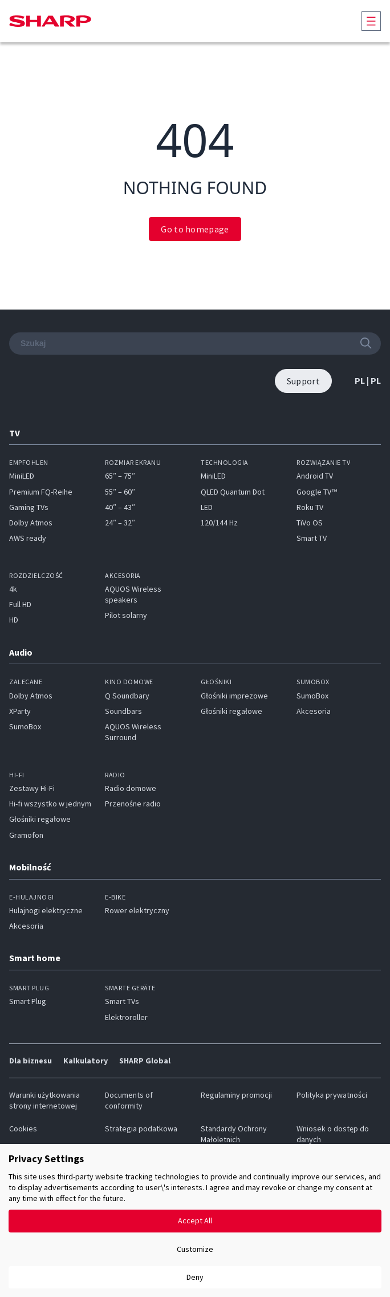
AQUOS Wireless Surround (133, 731)
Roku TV (309, 507)
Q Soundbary (127, 695)
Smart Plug (27, 1001)
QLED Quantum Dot (233, 492)
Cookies (23, 1128)
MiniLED (21, 476)
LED (207, 507)
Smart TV (311, 538)
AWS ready (27, 538)
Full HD (20, 604)
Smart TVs (122, 1001)
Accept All (195, 1220)
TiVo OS (309, 522)
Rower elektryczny (137, 910)
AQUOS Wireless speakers (133, 594)
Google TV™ (316, 492)
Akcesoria (313, 711)
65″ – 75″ (120, 476)
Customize (195, 1249)
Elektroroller (126, 1017)
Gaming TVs (28, 507)
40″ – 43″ (120, 507)
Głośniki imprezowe (234, 695)
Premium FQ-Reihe (40, 492)
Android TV (314, 476)
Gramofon (26, 835)
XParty (20, 711)
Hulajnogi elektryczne (46, 910)
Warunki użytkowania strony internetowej (44, 1100)
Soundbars (123, 711)
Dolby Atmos (30, 522)
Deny (195, 1277)
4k (13, 589)
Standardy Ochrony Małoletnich (234, 1134)
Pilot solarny (126, 615)
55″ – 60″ (120, 492)
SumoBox (25, 726)
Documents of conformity (129, 1100)
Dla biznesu (30, 1060)
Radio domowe (130, 788)
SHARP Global (144, 1060)
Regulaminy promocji (236, 1095)
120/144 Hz (219, 522)
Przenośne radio (133, 803)
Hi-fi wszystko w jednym (50, 803)
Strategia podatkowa (141, 1128)
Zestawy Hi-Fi (32, 788)
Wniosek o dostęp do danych (332, 1134)
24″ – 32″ (120, 522)
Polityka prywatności (331, 1095)
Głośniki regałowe (231, 711)
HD (13, 620)
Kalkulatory (85, 1060)
